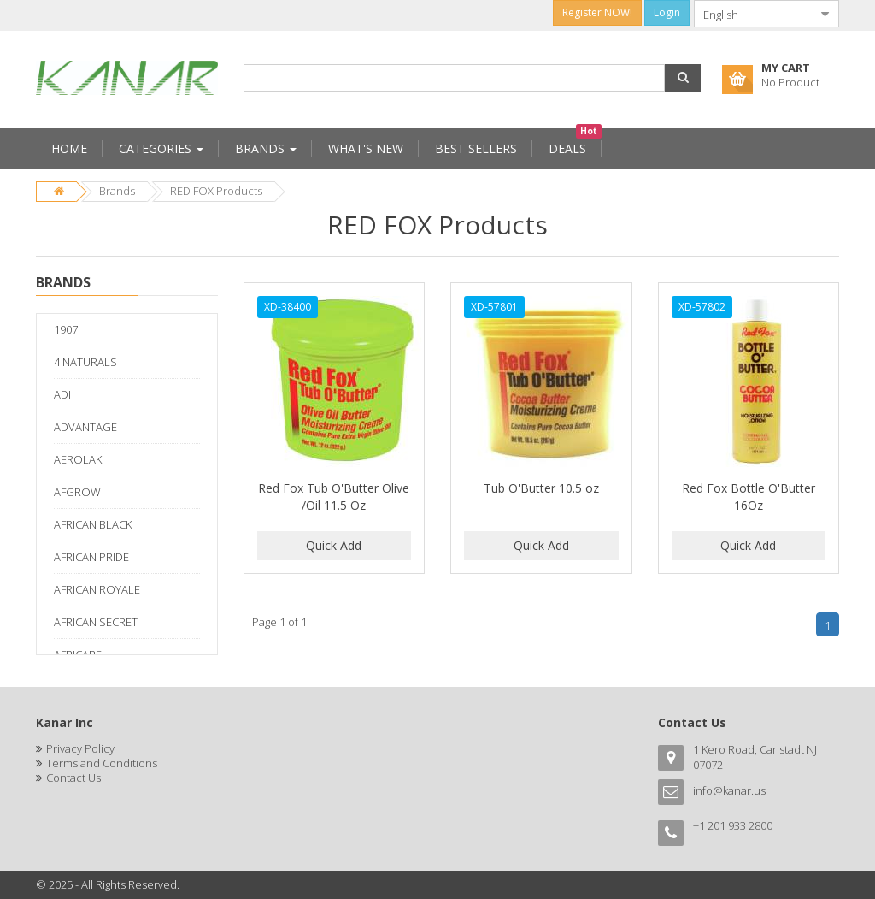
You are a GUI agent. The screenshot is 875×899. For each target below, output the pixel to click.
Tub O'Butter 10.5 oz (541, 488)
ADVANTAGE (85, 427)
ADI (62, 394)
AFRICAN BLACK (93, 524)
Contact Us (73, 777)
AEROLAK (78, 459)
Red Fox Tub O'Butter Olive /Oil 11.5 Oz (333, 496)
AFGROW (77, 492)
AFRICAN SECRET (96, 622)
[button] (683, 78)
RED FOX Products (216, 190)
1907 (66, 329)
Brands (117, 190)
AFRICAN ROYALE (97, 589)
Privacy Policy (80, 748)
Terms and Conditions (101, 763)
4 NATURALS (85, 362)
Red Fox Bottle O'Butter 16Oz (748, 496)
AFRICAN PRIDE (91, 557)
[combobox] (753, 14)
